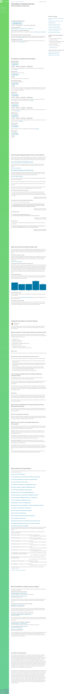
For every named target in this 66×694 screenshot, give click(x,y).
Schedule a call (30, 28)
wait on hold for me (29, 297)
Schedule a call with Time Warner (16, 261)
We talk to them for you (15, 28)
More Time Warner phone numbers (54, 24)
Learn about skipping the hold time (17, 176)
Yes (39, 690)
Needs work (43, 690)
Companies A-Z (3, 11)
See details (16, 69)
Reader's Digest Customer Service (54, 51)
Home (2, 5)
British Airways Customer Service (54, 55)
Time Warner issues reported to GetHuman (18, 570)
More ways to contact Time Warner (54, 32)
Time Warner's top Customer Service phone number (56, 19)
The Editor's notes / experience (54, 30)
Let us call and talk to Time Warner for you (22, 162)
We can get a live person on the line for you (22, 170)
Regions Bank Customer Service (54, 53)
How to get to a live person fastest (54, 25)
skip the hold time (21, 41)
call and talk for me (22, 297)
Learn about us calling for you (16, 168)
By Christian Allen (17, 323)
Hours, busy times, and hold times (54, 27)
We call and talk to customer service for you (56, 21)
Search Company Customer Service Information (4, 8)
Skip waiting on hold (23, 28)
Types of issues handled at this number (55, 29)
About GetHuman (4, 12)
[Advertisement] (28, 50)
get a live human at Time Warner (39, 31)
